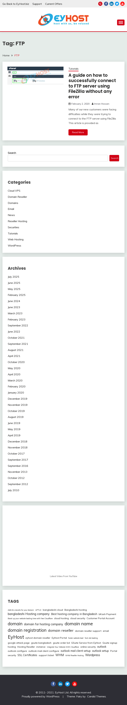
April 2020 (14, 374)
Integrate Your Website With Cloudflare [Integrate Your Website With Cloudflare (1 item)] (63, 647)
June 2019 (14, 423)
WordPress (14, 245)
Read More (78, 132)
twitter (117, 4)
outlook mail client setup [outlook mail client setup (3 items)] (76, 650)
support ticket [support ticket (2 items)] (46, 655)
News (11, 215)
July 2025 (13, 276)
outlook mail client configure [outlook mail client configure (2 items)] (43, 650)
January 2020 (16, 392)
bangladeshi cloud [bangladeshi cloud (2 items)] (53, 609)
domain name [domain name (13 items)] (79, 623)
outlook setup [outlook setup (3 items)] (100, 650)
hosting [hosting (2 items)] (12, 646)
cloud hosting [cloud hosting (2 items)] (61, 618)
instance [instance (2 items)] (40, 646)
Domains (13, 203)
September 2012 (18, 484)
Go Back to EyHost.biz (15, 3)
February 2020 (16, 386)
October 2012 (16, 478)
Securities (13, 227)
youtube (122, 4)
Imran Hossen (101, 103)
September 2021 (18, 343)
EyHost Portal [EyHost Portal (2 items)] (59, 637)
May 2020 (14, 368)
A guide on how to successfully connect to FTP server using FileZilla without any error (92, 86)
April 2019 (14, 435)
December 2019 (17, 398)
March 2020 (15, 380)
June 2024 (14, 301)
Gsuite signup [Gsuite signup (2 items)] (110, 642)
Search (12, 152)
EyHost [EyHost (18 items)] (16, 637)
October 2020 (16, 362)
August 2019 (15, 417)
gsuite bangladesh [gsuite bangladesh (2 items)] (41, 642)
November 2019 (17, 404)
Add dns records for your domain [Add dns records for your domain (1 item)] (21, 610)
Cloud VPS (14, 190)
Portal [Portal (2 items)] (113, 650)
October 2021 (16, 337)
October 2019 (16, 411)
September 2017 (18, 459)
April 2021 (14, 356)
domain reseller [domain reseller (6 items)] (61, 630)
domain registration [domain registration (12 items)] (27, 630)
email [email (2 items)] (106, 630)
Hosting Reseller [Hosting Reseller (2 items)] (26, 646)
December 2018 (17, 441)
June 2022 (14, 331)
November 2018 (17, 447)
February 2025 (16, 295)
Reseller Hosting (17, 221)
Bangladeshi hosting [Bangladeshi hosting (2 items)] (75, 609)
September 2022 (18, 325)
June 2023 (14, 307)
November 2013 (17, 471)
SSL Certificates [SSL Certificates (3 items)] (27, 655)
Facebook (106, 4)
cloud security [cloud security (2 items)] (77, 618)
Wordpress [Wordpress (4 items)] (92, 655)
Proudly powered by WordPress (41, 696)
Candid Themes (96, 696)
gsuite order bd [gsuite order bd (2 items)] (61, 642)
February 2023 (16, 319)
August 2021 (15, 350)
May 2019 (14, 429)
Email (11, 209)
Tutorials (73, 68)
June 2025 (14, 282)
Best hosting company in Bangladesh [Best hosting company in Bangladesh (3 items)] (74, 614)
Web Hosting (15, 239)
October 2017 (16, 453)
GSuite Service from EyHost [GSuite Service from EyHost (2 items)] (86, 642)
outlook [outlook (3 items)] (101, 646)
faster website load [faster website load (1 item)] (75, 638)
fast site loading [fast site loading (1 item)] (91, 638)
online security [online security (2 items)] (88, 646)
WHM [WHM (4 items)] (59, 655)
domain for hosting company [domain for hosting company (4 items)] (43, 624)
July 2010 (13, 490)
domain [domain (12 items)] (15, 623)
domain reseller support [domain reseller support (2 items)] (88, 630)
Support (37, 3)
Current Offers (53, 3)
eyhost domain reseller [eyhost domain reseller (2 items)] (37, 637)
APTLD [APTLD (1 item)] (38, 610)
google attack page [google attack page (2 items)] (19, 642)
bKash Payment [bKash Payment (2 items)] (107, 614)
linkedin (111, 4)
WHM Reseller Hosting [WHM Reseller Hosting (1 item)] (74, 655)
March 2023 (15, 313)
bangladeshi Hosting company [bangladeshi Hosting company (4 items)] (29, 614)
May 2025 (14, 289)
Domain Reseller (17, 196)
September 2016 (18, 465)
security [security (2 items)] (12, 655)
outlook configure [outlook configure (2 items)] (17, 650)
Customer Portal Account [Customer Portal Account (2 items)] (100, 618)
